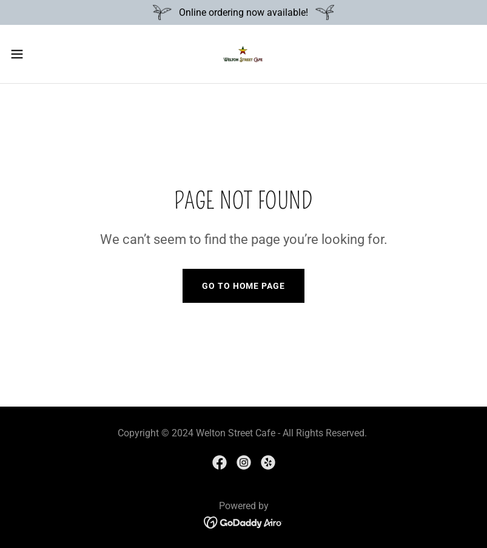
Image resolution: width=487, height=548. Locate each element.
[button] (40, 54)
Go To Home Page (243, 286)
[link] (243, 54)
